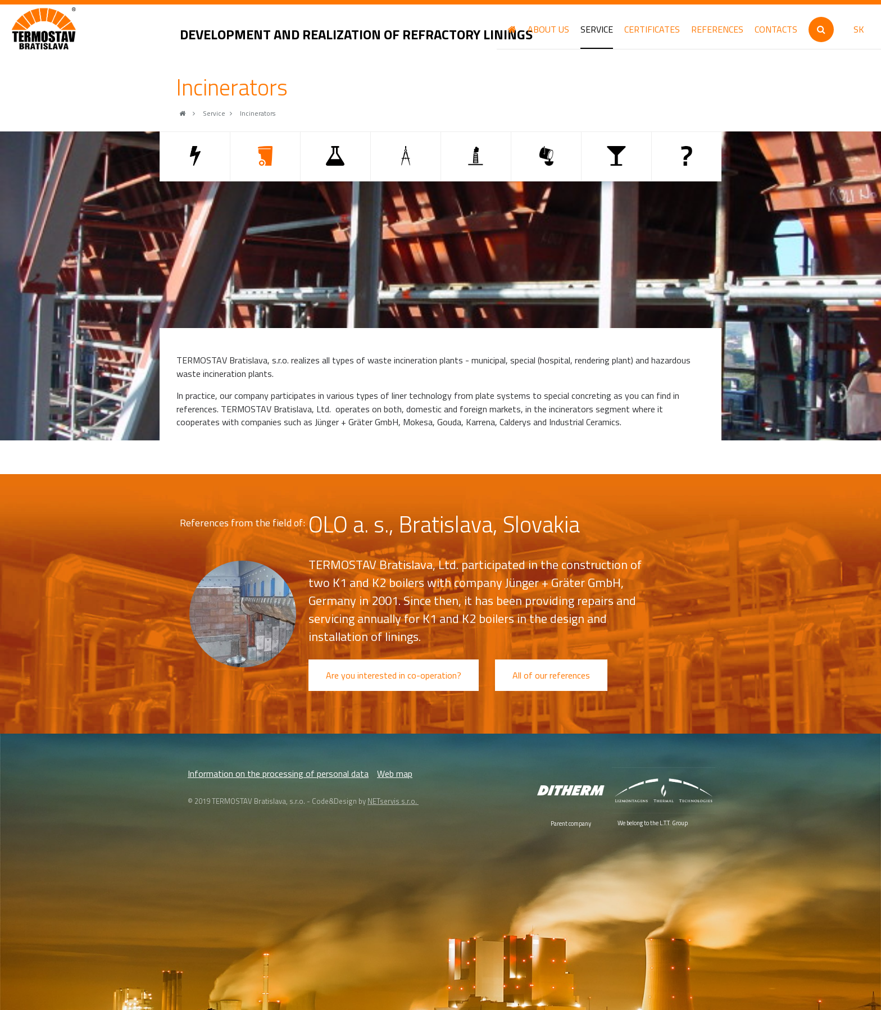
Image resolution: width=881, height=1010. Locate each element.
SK (858, 29)
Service (214, 113)
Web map (394, 773)
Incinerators (257, 113)
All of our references (551, 675)
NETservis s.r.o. (393, 801)
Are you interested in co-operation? (393, 675)
